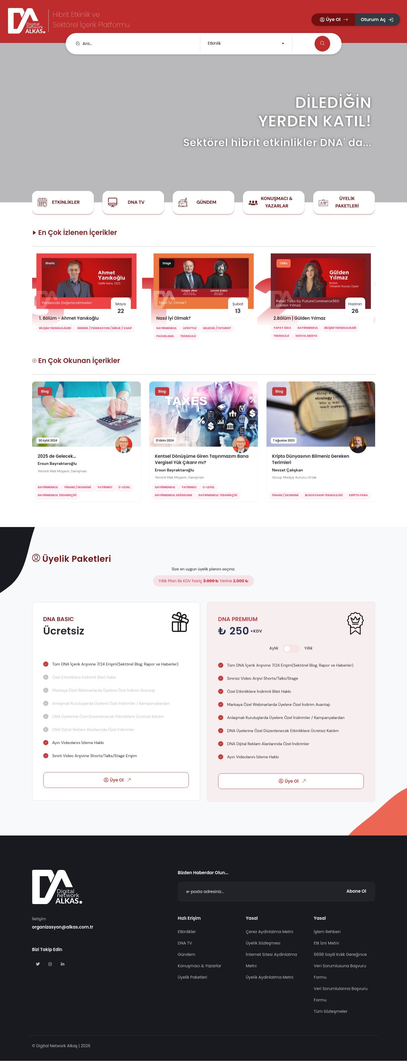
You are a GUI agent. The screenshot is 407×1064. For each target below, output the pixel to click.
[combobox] (246, 44)
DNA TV (136, 202)
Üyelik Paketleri (347, 202)
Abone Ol (356, 895)
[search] (134, 44)
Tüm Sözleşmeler (330, 1015)
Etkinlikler (66, 202)
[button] (333, 19)
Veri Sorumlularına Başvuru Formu (340, 997)
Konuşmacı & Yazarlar (277, 202)
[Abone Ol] (276, 895)
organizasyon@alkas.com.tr (62, 930)
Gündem (206, 202)
